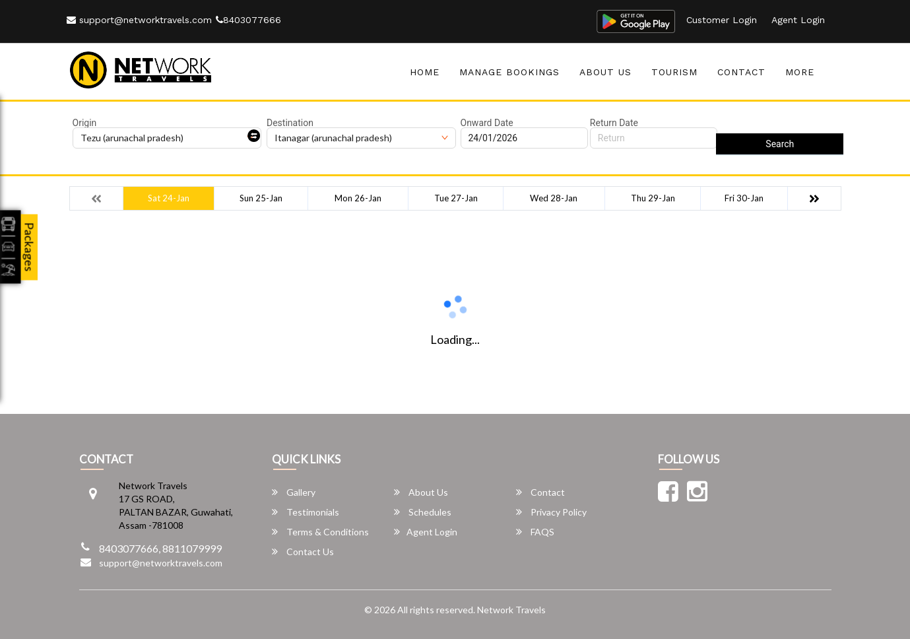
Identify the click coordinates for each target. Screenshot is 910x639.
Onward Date (487, 122)
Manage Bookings (509, 72)
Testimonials (305, 512)
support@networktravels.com (139, 20)
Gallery (293, 492)
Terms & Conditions (320, 531)
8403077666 (248, 20)
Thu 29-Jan (653, 198)
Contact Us (303, 551)
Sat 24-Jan (168, 198)
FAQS (535, 531)
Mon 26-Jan (358, 198)
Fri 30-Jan (744, 198)
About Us (605, 72)
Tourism (674, 72)
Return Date (614, 122)
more (799, 72)
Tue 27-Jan (456, 198)
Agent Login (798, 20)
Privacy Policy (551, 512)
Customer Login (721, 20)
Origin (85, 122)
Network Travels (511, 609)
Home (424, 72)
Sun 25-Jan (261, 198)
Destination (290, 122)
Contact (741, 72)
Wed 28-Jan (553, 198)
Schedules (422, 512)
